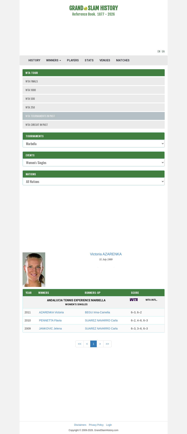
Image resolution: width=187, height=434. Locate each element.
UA (163, 51)
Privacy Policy (96, 425)
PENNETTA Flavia (50, 320)
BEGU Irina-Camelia (97, 312)
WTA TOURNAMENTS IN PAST (40, 116)
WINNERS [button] (53, 60)
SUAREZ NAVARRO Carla (101, 320)
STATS (89, 60)
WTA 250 (30, 107)
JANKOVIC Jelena (50, 328)
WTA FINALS (31, 81)
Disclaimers (80, 425)
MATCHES (123, 60)
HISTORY (34, 60)
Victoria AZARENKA (106, 254)
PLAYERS (73, 60)
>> (107, 343)
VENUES (105, 60)
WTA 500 (30, 98)
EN (159, 51)
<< (79, 343)
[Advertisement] (94, 33)
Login (109, 425)
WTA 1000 (30, 90)
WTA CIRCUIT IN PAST (36, 124)
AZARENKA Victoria (51, 312)
